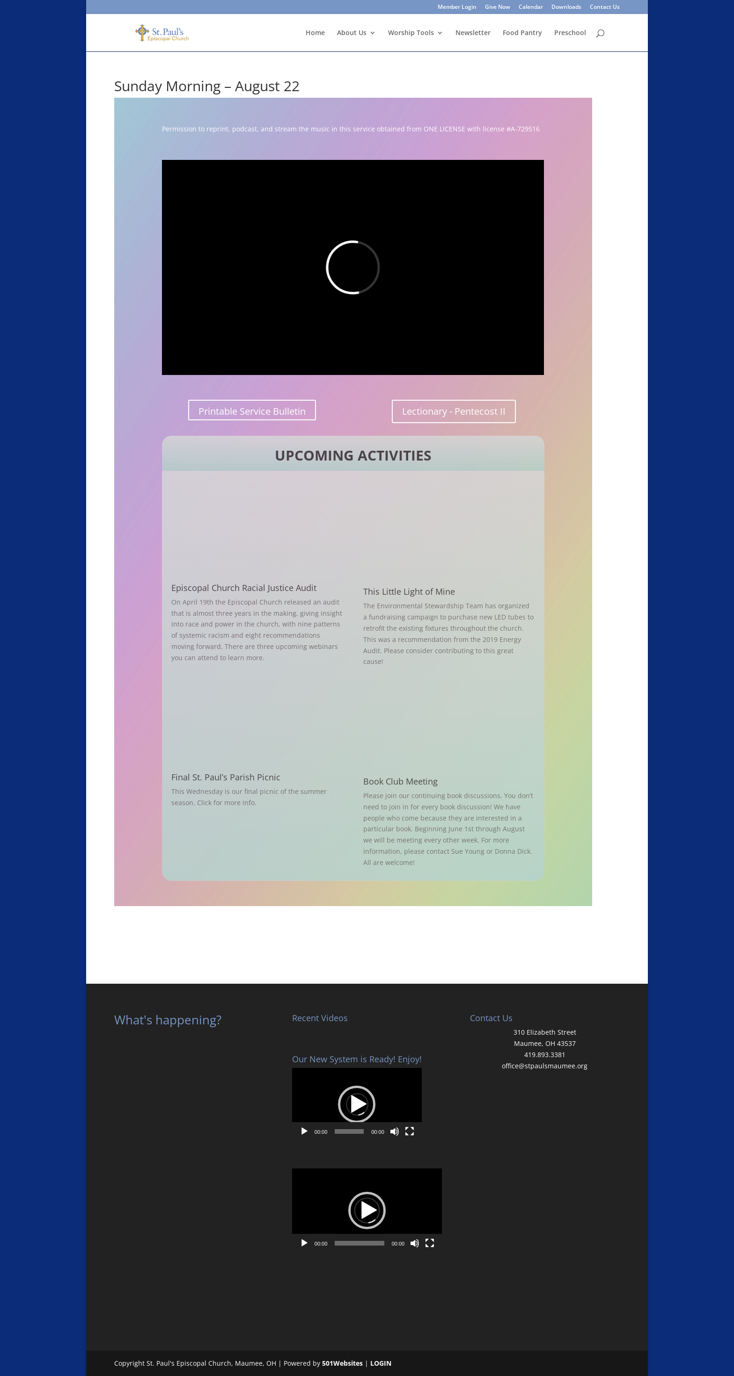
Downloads (566, 7)
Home (315, 33)
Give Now (497, 7)
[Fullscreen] (409, 1131)
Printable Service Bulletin (252, 411)
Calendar (531, 7)
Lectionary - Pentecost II (454, 411)
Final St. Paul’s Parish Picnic (225, 777)
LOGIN (380, 1363)
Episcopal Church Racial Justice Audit (243, 587)
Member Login (457, 7)
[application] (357, 1104)
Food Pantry (522, 33)
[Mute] (394, 1131)
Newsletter (473, 33)
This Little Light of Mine (409, 591)
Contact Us (605, 7)
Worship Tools (411, 33)
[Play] (304, 1131)
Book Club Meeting (400, 781)
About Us (352, 33)
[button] (356, 1104)
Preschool (570, 33)
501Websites (342, 1363)
